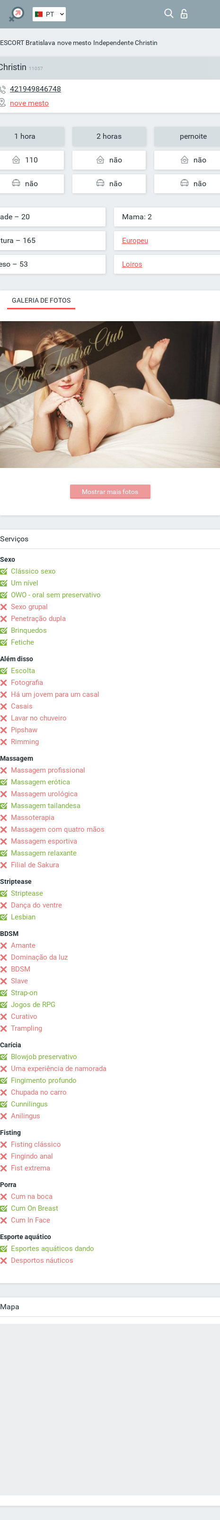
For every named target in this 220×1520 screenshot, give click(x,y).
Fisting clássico (36, 1144)
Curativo (24, 1016)
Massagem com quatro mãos (58, 829)
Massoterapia (32, 817)
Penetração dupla (38, 618)
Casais (22, 706)
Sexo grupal (29, 607)
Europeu (135, 240)
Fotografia (27, 682)
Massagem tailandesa (45, 805)
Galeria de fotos (41, 300)
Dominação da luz (39, 957)
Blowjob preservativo (44, 1056)
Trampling (26, 1028)
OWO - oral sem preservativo (56, 595)
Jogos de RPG (33, 1004)
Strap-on (24, 993)
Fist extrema (30, 1168)
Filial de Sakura (35, 865)
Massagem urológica (44, 794)
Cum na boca (32, 1196)
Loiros (132, 264)
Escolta (23, 670)
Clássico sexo (33, 571)
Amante (23, 945)
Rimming (25, 742)
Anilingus (25, 1116)
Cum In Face (30, 1220)
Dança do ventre (36, 905)
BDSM (20, 969)
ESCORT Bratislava (27, 42)
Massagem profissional (48, 770)
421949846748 (35, 88)
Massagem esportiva (44, 841)
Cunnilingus (29, 1104)
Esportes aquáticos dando (52, 1248)
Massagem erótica (40, 782)
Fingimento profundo (44, 1080)
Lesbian (23, 917)
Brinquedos (29, 630)
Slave (19, 981)
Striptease (27, 893)
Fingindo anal (32, 1156)
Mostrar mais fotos (110, 491)
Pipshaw (24, 730)
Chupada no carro (39, 1092)
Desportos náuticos (42, 1260)
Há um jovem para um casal (55, 694)
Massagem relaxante (44, 853)
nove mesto (74, 42)
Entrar (184, 14)
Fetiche (22, 642)
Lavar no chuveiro (39, 718)
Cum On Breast (34, 1208)
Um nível (24, 583)
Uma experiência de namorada (58, 1068)
